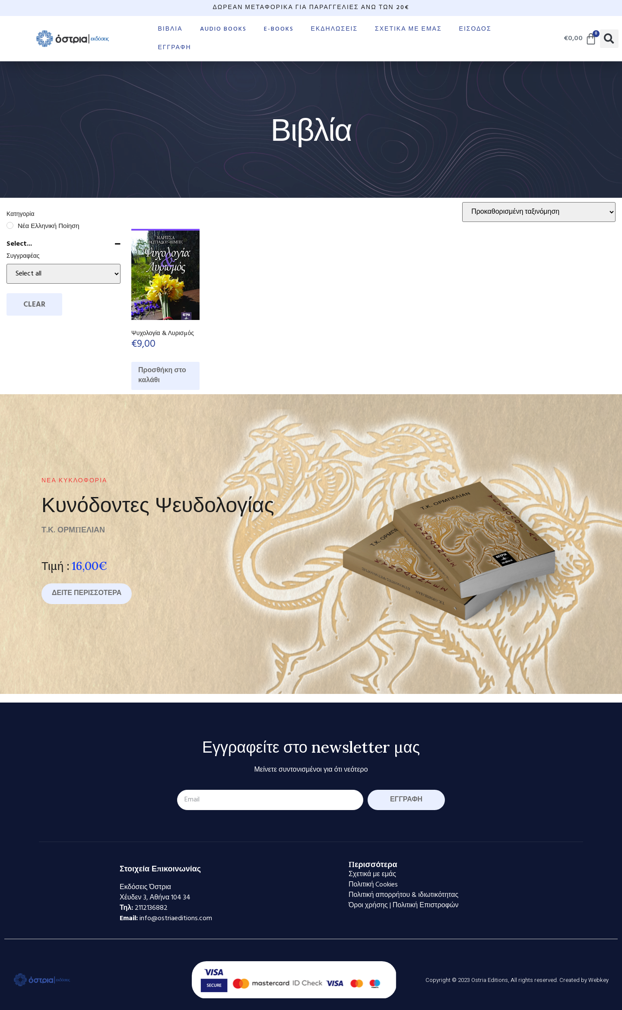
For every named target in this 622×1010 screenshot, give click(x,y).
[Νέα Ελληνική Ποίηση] (9, 225)
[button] (609, 38)
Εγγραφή (174, 48)
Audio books (223, 29)
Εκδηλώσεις (334, 29)
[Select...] (63, 274)
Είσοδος (475, 29)
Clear (34, 304)
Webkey (598, 980)
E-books (279, 29)
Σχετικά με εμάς (408, 29)
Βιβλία (170, 29)
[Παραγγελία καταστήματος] (539, 212)
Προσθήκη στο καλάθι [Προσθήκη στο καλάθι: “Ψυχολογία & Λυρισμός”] (162, 375)
